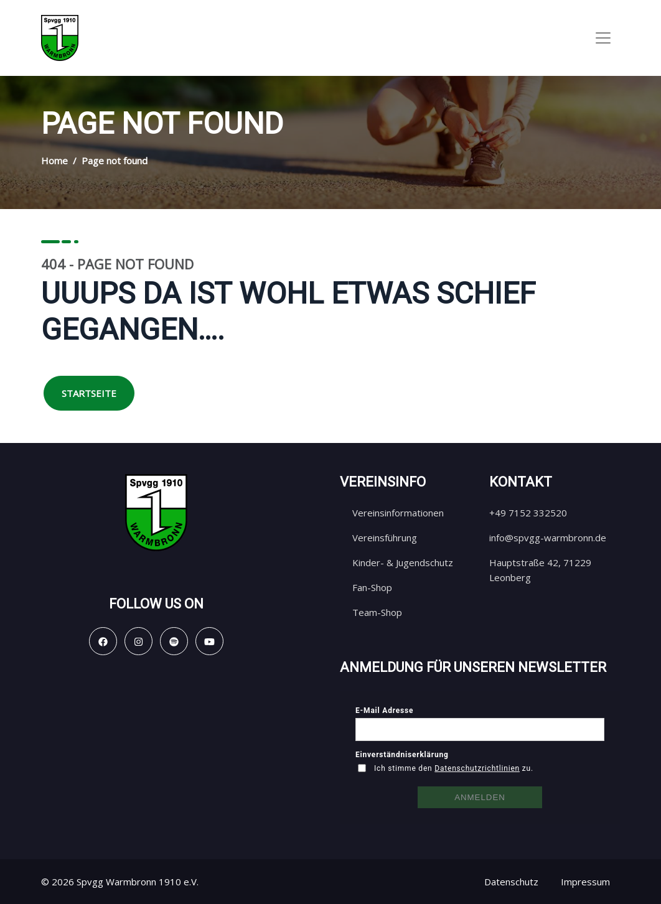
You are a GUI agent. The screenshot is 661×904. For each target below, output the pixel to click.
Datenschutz (511, 881)
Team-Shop (377, 612)
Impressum (585, 881)
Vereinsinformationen (398, 512)
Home (54, 160)
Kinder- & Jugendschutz (402, 562)
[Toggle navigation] (603, 38)
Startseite (89, 393)
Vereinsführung (384, 537)
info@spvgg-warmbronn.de (547, 537)
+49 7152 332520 (528, 512)
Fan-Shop (372, 587)
